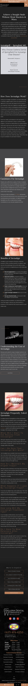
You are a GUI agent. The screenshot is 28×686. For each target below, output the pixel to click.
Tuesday (7, 644)
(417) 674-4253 (14, 632)
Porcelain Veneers (20, 659)
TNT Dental (18, 682)
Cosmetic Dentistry (20, 657)
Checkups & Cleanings (8, 657)
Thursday (7, 648)
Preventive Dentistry (8, 654)
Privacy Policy (23, 680)
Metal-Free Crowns (20, 667)
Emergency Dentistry (19, 671)
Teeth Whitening (19, 662)
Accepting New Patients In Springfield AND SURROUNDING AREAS (14, 1)
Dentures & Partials (8, 669)
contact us (3, 428)
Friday (6, 649)
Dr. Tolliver (17, 194)
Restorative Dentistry (8, 662)
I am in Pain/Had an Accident (14, 578)
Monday (6, 642)
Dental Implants (8, 671)
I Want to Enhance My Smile (14, 589)
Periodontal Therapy (8, 659)
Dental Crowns (8, 664)
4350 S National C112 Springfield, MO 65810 (10, 635)
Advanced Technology (20, 669)
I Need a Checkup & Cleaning (14, 571)
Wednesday (7, 646)
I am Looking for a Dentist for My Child (14, 574)
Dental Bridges (8, 667)
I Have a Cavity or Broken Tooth (14, 582)
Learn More (10, 373)
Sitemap (17, 680)
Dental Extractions (20, 654)
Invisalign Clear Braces (20, 664)
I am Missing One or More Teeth (14, 585)
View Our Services (14, 592)
